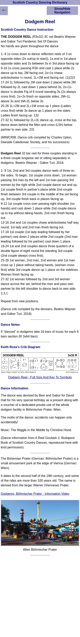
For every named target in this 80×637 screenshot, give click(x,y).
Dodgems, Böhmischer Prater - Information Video (35, 493)
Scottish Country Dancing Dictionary (40, 2)
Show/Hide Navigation (62, 10)
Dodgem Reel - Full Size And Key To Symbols (40, 377)
